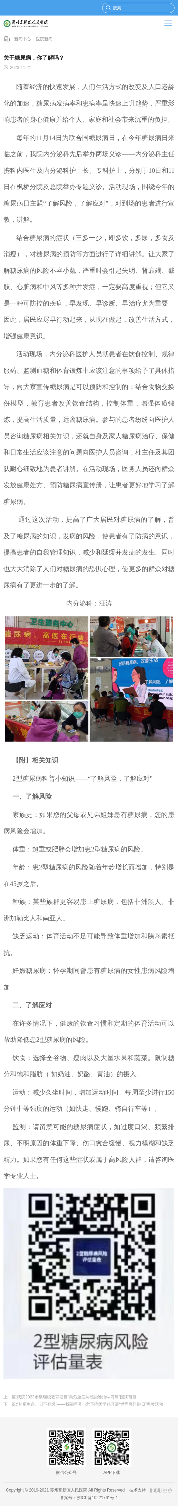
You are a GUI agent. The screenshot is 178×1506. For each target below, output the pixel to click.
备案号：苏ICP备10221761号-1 (89, 1497)
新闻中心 (22, 39)
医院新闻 (44, 39)
